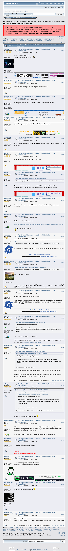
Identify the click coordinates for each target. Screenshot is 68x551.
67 (20, 41)
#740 (62, 514)
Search (18, 17)
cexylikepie (8, 80)
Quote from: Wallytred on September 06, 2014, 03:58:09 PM (30, 241)
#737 (62, 440)
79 (41, 41)
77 (38, 41)
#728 (62, 200)
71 (27, 41)
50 (40, 39)
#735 (62, 385)
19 (35, 38)
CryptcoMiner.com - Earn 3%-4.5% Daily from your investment (30, 535)
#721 (62, 50)
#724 (62, 119)
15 (28, 38)
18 (33, 38)
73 (31, 41)
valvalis (6, 49)
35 (13, 39)
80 (43, 41)
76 (36, 41)
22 (40, 38)
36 (15, 39)
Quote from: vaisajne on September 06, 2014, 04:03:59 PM (30, 322)
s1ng (6, 384)
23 (42, 38)
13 (24, 38)
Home (8, 17)
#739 (62, 484)
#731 (62, 262)
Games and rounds (44, 21)
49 (39, 39)
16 (30, 38)
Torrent (7, 15)
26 (48, 38)
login (20, 11)
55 (49, 39)
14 (26, 38)
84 (50, 41)
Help (13, 17)
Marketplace (25, 21)
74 (32, 41)
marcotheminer (9, 261)
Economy (17, 21)
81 (45, 41)
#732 (62, 292)
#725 (62, 139)
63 (13, 41)
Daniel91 (7, 456)
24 (44, 38)
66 (18, 41)
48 (37, 39)
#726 (62, 154)
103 (9, 42)
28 (51, 38)
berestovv (7, 214)
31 (6, 39)
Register (28, 17)
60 (7, 41)
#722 (62, 82)
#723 (62, 98)
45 (31, 39)
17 (31, 38)
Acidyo (6, 316)
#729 (62, 216)
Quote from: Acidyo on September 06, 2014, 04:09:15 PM (30, 351)
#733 (62, 318)
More (33, 17)
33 (9, 39)
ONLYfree (7, 439)
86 (4, 42)
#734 (62, 347)
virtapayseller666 (10, 118)
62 (11, 41)
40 (22, 39)
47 (35, 39)
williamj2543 (8, 96)
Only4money (8, 345)
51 (42, 39)
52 (44, 39)
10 (19, 38)
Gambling (33, 21)
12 (23, 38)
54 (48, 39)
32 (7, 39)
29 (53, 38)
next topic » (62, 39)
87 (6, 42)
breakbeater (8, 483)
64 (15, 41)
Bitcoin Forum (7, 21)
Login (23, 17)
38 (19, 39)
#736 (62, 422)
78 (40, 41)
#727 (62, 174)
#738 (62, 458)
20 (37, 38)
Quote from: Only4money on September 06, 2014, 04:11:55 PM (31, 390)
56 (51, 39)
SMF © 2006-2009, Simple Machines (41, 550)
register (26, 11)
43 (28, 39)
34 (11, 39)
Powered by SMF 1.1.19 (23, 550)
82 (47, 41)
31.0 (25, 14)
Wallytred (7, 137)
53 (46, 39)
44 (30, 39)
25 (46, 38)
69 (24, 41)
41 (24, 39)
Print (62, 42)
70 (25, 41)
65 (16, 41)
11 (21, 38)
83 (49, 41)
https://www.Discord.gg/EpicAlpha (32, 342)
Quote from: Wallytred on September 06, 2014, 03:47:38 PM (30, 178)
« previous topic (60, 37)
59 (6, 41)
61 (9, 41)
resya (6, 153)
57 (53, 39)
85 (52, 41)
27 (49, 38)
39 (21, 39)
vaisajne (7, 235)
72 (29, 41)
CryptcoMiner (9, 420)
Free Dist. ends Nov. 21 (57, 380)
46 (33, 39)
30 (4, 39)
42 (26, 39)
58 (4, 41)
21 (39, 38)
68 (22, 41)
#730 (62, 236)
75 (34, 41)
